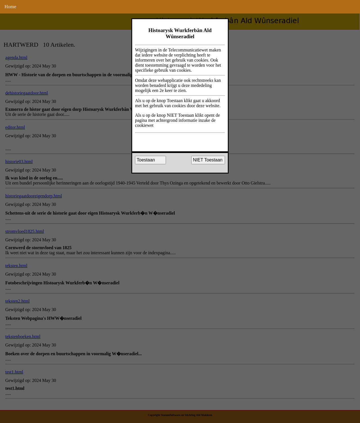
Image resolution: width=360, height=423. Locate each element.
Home (10, 6)
